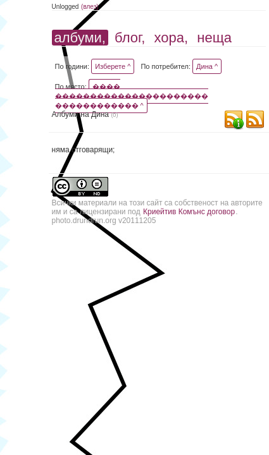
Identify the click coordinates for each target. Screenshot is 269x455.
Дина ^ (207, 66)
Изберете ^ (112, 66)
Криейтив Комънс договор (189, 211)
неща (214, 38)
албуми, (80, 38)
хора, (171, 38)
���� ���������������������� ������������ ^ (131, 96)
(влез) (90, 6)
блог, (130, 38)
